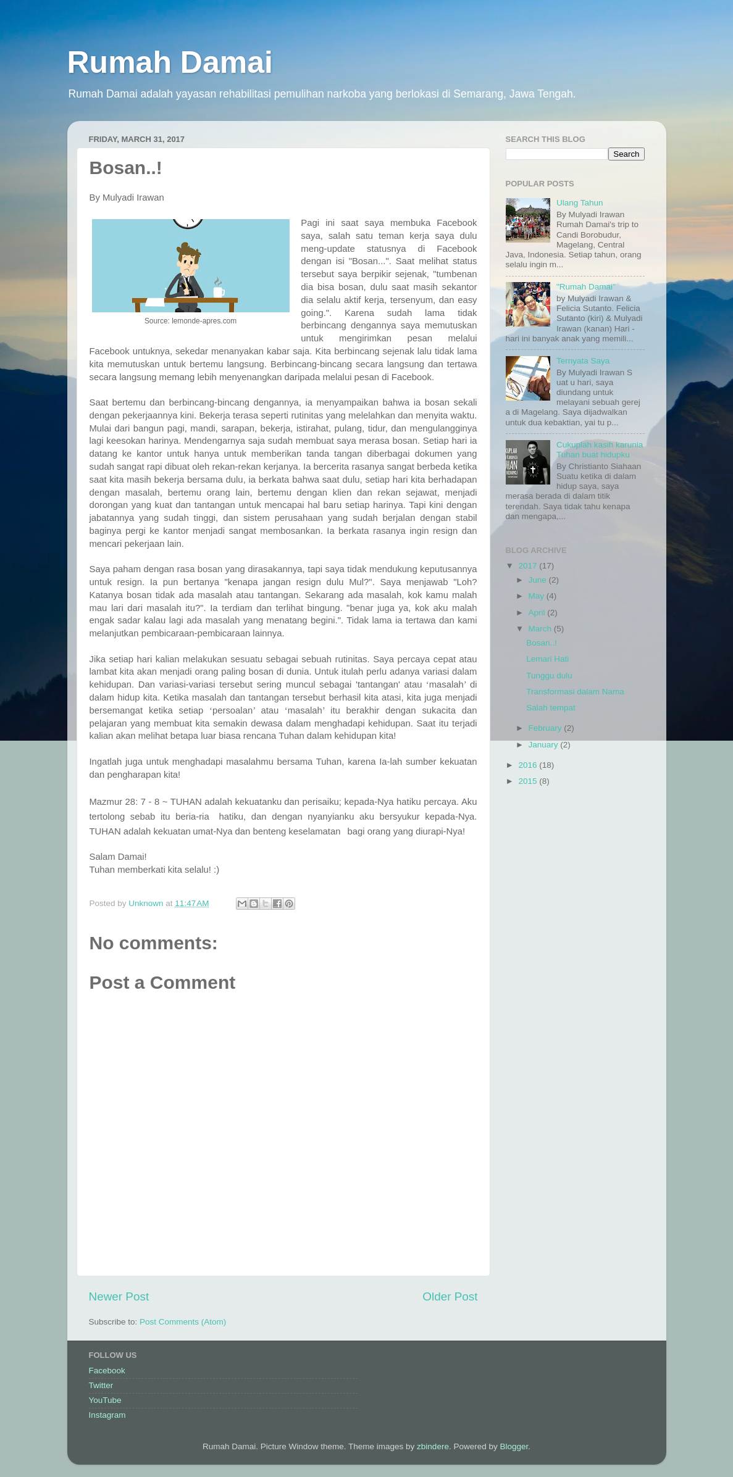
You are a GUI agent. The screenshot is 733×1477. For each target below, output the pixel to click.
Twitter (101, 1385)
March (541, 628)
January (545, 744)
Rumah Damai (170, 62)
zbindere (433, 1446)
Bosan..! (541, 642)
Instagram (107, 1415)
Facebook (107, 1370)
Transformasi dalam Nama (575, 691)
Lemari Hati (547, 659)
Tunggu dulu (549, 675)
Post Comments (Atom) (183, 1321)
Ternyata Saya (582, 360)
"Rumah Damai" (586, 286)
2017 (528, 565)
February (546, 728)
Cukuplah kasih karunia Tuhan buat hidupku (599, 449)
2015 (528, 781)
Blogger (514, 1446)
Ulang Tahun (579, 202)
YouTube (105, 1400)
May (538, 596)
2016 (528, 765)
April (538, 612)
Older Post (449, 1296)
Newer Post (119, 1296)
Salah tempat (551, 707)
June (539, 580)
